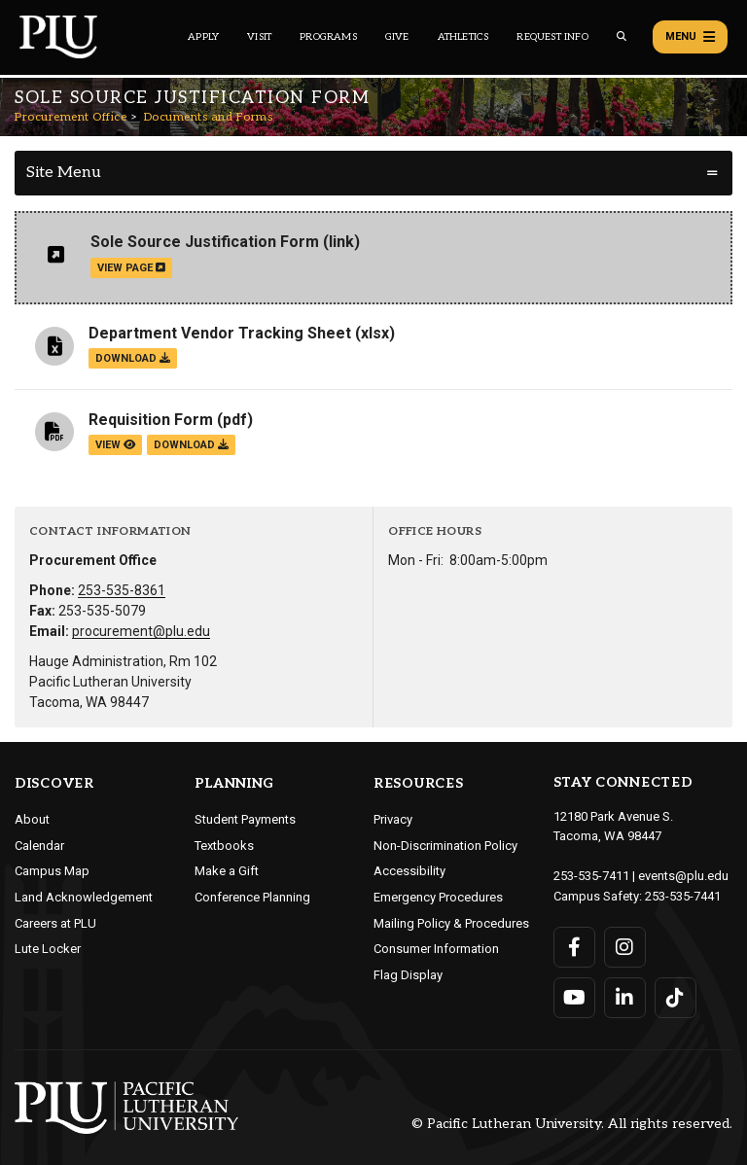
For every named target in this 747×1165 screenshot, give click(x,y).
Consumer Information (436, 948)
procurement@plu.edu (141, 631)
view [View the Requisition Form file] (115, 445)
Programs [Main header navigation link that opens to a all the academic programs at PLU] (328, 37)
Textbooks (224, 845)
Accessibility (409, 871)
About (32, 819)
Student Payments (245, 819)
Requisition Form (151, 419)
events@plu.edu (683, 875)
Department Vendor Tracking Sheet (220, 333)
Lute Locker (48, 948)
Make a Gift (227, 871)
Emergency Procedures (438, 897)
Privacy (393, 819)
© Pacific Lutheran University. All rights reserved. (571, 1123)
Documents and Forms (208, 117)
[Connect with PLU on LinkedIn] (625, 997)
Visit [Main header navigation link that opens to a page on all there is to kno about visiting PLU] (259, 37)
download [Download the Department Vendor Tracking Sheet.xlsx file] (132, 358)
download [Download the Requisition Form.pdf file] (191, 445)
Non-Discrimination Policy (445, 845)
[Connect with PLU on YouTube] (574, 997)
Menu (690, 37)
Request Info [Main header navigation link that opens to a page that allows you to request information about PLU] (551, 37)
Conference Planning (252, 897)
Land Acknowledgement (84, 897)
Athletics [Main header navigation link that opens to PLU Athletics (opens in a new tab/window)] (463, 37)
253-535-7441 (683, 896)
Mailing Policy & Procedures (451, 923)
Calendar (39, 845)
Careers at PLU (55, 923)
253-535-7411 (591, 875)
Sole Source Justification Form (204, 241)
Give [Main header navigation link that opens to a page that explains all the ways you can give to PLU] (397, 37)
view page (131, 268)
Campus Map (52, 871)
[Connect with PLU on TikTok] (675, 997)
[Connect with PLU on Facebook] (574, 947)
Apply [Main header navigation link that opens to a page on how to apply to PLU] (203, 37)
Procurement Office (70, 117)
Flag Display (408, 975)
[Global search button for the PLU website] (621, 36)
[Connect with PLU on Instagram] (625, 947)
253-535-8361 (121, 590)
